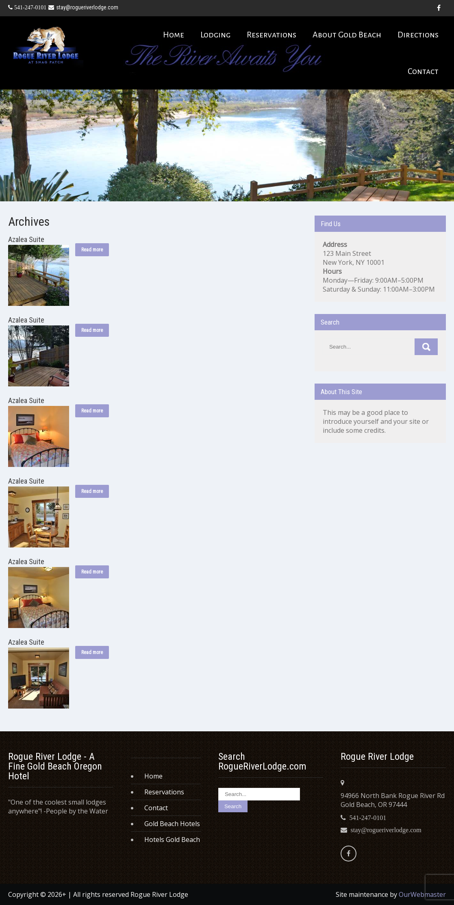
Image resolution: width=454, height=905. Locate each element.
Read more (92, 250)
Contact (423, 71)
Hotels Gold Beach (172, 839)
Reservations (271, 34)
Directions (418, 34)
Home (173, 34)
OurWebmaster (422, 894)
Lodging (215, 34)
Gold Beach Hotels (172, 823)
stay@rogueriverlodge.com (83, 7)
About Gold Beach (347, 34)
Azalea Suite (26, 239)
